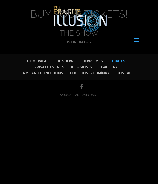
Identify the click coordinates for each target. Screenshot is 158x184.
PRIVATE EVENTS (49, 67)
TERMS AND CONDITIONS (40, 73)
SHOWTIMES (91, 61)
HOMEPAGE (37, 61)
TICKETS (117, 61)
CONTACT (125, 73)
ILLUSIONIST (82, 67)
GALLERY (109, 67)
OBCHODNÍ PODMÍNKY (90, 73)
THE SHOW (64, 61)
